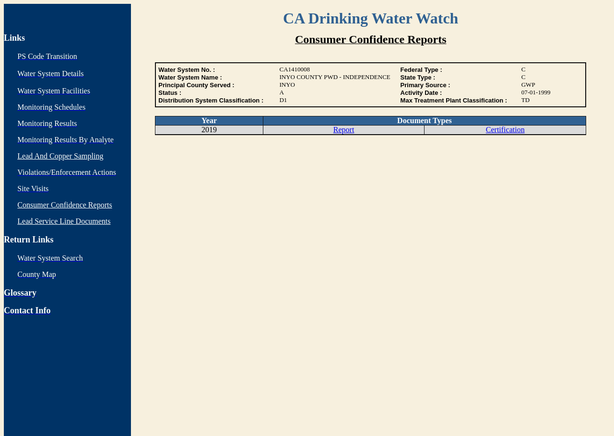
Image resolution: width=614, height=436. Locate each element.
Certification (505, 130)
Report (343, 130)
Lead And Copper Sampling (60, 156)
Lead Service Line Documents (63, 221)
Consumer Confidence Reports (64, 205)
